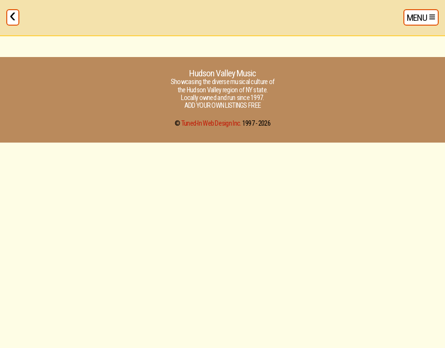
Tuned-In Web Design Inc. (211, 123)
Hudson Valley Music (222, 73)
